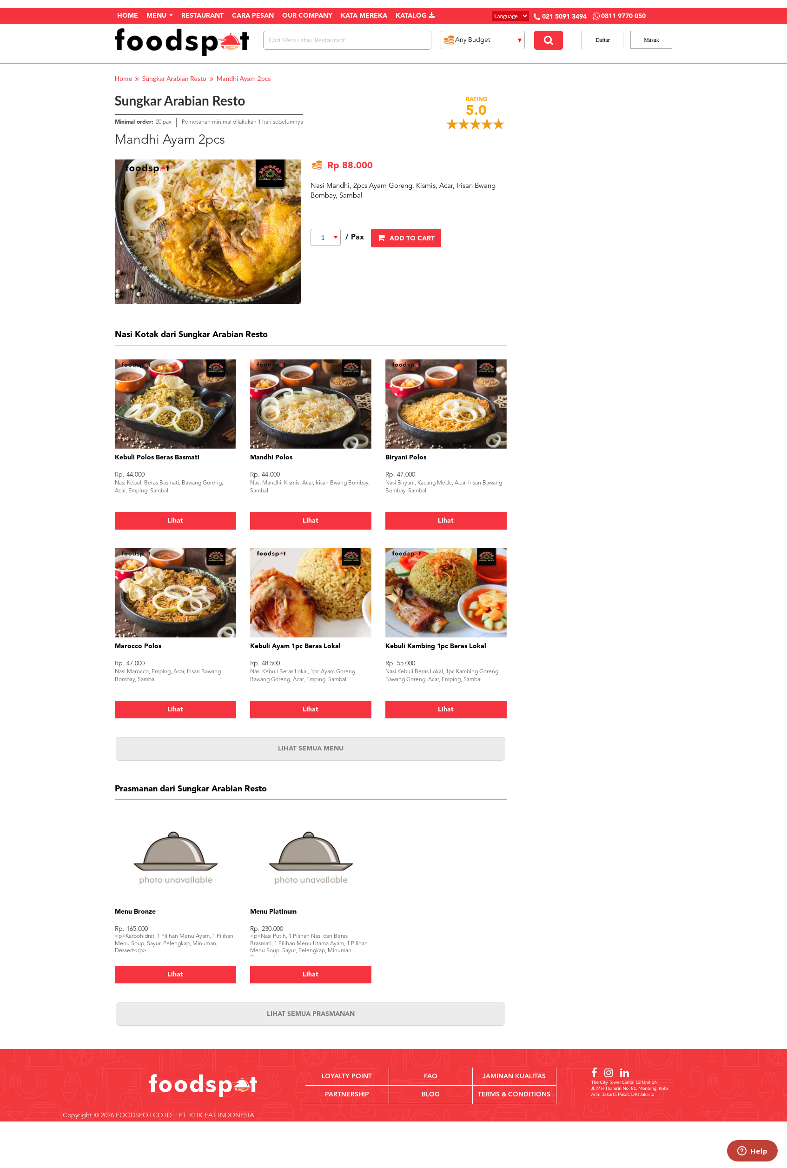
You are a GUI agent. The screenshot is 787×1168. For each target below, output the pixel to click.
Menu (159, 16)
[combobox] (326, 237)
